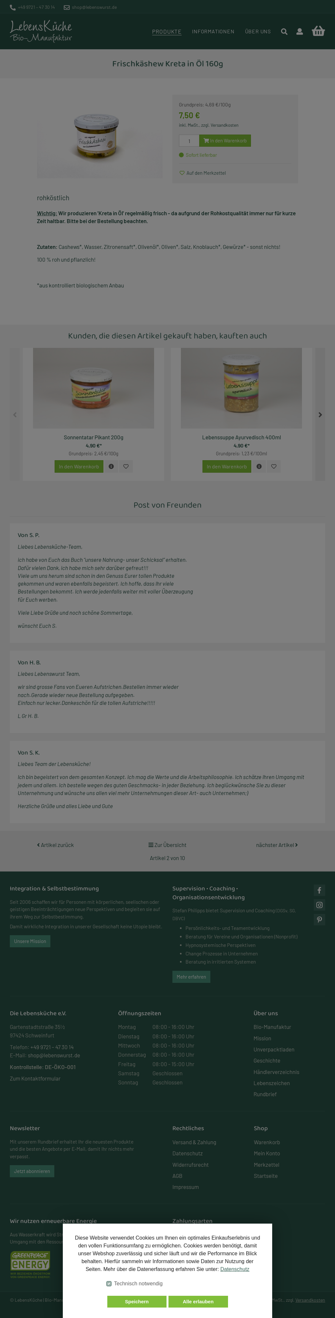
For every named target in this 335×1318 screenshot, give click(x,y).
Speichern (137, 1301)
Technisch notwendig (138, 1283)
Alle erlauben (198, 1301)
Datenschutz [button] (234, 1269)
